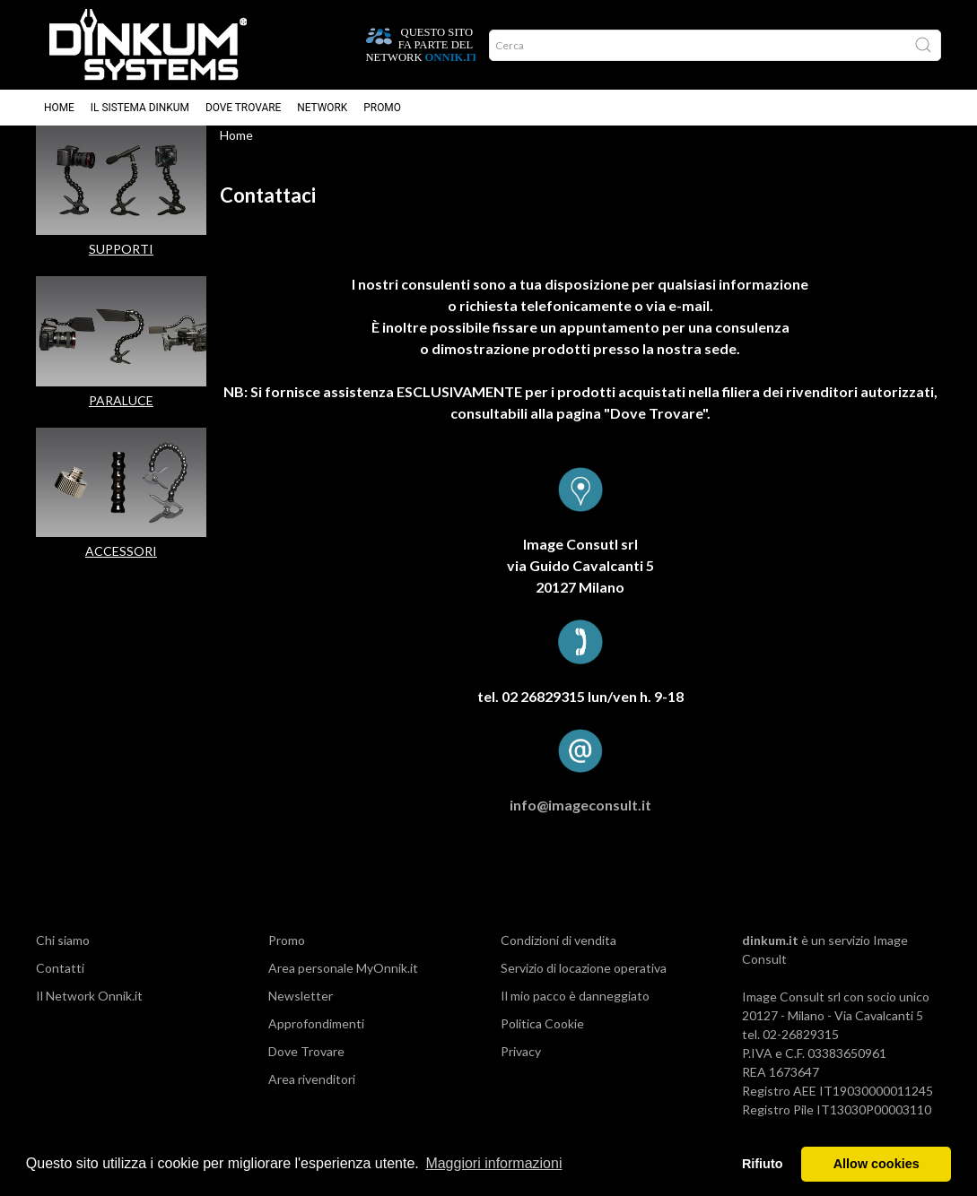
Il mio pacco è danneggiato (575, 1013)
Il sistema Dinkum (140, 107)
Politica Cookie (542, 1041)
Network (322, 107)
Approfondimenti (316, 1041)
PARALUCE (121, 418)
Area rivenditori (311, 1097)
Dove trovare (243, 107)
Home (59, 107)
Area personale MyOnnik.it (343, 985)
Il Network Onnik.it (89, 1013)
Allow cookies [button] (876, 1164)
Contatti (60, 985)
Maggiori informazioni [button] (493, 1163)
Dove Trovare (306, 1069)
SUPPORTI (121, 266)
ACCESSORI (121, 568)
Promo (382, 107)
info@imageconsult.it (580, 822)
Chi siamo (63, 958)
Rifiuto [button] (762, 1164)
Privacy (521, 1069)
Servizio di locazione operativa (584, 985)
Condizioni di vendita (558, 958)
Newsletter (300, 1013)
